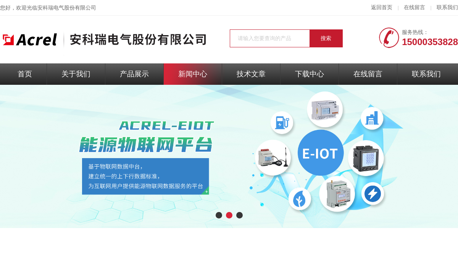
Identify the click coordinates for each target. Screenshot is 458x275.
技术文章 (251, 74)
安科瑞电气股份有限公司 (66, 8)
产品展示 (134, 74)
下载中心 (309, 74)
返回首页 (381, 7)
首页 (25, 74)
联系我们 (447, 7)
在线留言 (414, 7)
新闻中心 (192, 74)
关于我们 (75, 74)
